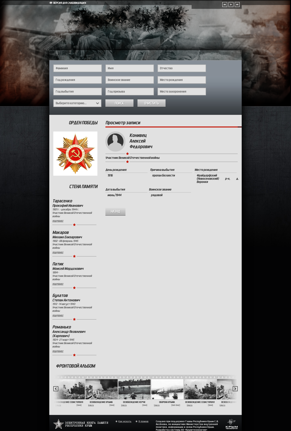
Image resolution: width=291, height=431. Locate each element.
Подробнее (57, 221)
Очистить (151, 103)
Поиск (119, 103)
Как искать (124, 421)
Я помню (143, 421)
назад (115, 211)
